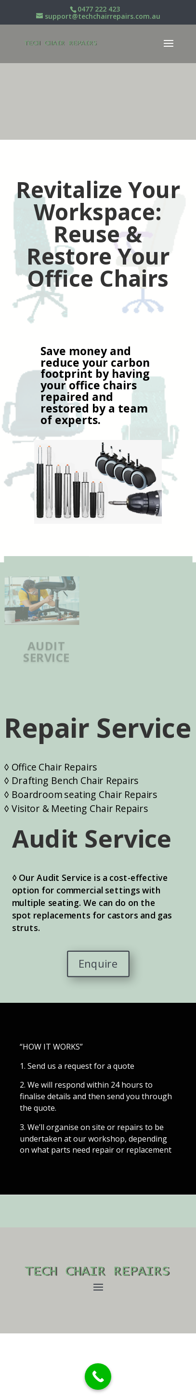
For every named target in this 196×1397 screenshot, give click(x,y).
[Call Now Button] (98, 1376)
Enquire (98, 964)
